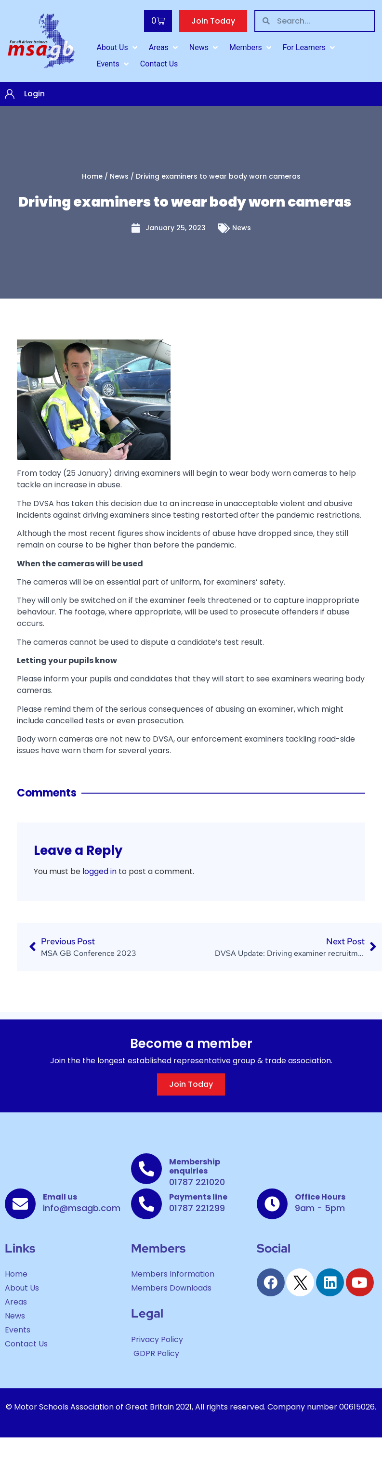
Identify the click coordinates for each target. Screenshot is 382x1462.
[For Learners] (310, 47)
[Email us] (20, 1203)
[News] (204, 47)
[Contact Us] (159, 64)
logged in (99, 871)
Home (92, 176)
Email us (60, 1196)
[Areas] (164, 47)
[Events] (113, 64)
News (119, 176)
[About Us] (118, 47)
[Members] (251, 47)
